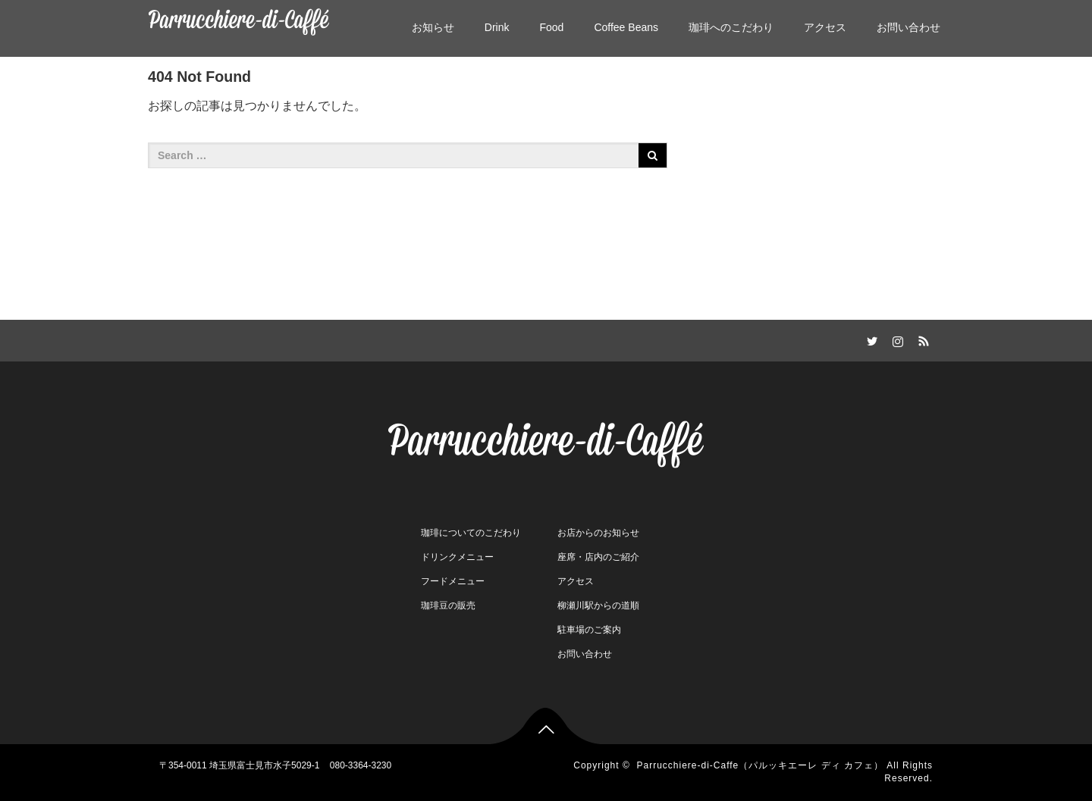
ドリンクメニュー (457, 557)
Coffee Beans (626, 27)
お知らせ (433, 27)
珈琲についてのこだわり (471, 532)
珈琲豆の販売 (448, 605)
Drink (497, 27)
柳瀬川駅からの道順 (598, 605)
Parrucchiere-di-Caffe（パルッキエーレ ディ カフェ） (759, 765)
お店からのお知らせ (598, 532)
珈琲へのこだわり (731, 27)
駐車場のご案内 (589, 629)
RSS (921, 338)
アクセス (825, 27)
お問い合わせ (908, 27)
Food (551, 27)
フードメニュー (453, 581)
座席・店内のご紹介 (598, 557)
